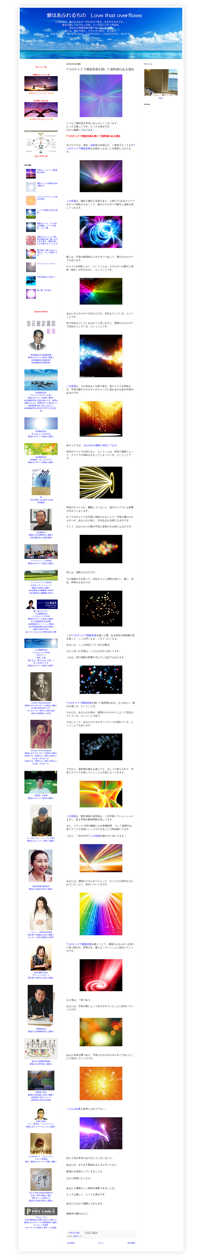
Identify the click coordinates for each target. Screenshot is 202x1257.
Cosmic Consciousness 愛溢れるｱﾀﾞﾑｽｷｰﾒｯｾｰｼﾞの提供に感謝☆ (41, 703)
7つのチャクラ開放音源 (83, 635)
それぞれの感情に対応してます (100, 445)
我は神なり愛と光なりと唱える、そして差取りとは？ (47, 252)
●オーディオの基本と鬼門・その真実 (41, 1228)
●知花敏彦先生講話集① (41, 360)
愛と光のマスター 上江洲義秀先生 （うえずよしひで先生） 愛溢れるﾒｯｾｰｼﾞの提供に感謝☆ (41, 613)
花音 (92, 145)
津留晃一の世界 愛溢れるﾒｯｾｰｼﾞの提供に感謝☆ (41, 795)
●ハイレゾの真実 (41, 1225)
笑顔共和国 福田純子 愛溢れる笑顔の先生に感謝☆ (41, 886)
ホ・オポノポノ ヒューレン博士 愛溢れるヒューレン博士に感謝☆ (41, 838)
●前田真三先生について (41, 1097)
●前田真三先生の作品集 (41, 1100)
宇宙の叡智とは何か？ (46, 277)
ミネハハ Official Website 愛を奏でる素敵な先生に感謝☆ (41, 932)
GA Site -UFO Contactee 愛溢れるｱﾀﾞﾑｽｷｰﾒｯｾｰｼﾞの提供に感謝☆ (41, 750)
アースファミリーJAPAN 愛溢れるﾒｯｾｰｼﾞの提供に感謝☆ (41, 560)
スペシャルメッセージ (46, 264)
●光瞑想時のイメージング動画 (41, 624)
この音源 (71, 201)
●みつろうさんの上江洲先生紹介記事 (41, 632)
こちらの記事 (73, 1109)
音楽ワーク (77, 1236)
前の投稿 (131, 1243)
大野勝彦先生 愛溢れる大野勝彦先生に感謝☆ (41, 1029)
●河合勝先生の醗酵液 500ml (41, 593)
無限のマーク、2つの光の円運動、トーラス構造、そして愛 (47, 225)
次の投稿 (70, 1243)
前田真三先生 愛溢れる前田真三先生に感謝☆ (41, 1092)
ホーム (101, 1243)
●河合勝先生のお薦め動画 (41, 537)
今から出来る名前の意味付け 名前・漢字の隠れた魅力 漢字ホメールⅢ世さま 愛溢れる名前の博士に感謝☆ (41, 1195)
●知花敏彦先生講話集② (41, 363)
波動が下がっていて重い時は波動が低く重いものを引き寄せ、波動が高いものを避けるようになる (47, 240)
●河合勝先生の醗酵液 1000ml (41, 590)
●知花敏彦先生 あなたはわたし (41, 405)
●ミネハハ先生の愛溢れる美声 (41, 937)
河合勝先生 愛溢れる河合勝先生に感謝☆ (41, 532)
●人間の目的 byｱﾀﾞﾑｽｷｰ (41, 708)
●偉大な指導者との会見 (41, 713)
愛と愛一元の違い (44, 290)
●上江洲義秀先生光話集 (41, 621)
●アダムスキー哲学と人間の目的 (41, 711)
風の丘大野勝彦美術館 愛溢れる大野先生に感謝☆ (41, 1061)
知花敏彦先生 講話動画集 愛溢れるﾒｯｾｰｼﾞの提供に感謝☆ (41, 354)
